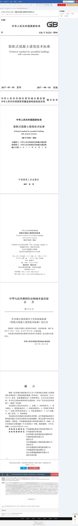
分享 (5, 4)
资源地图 (39, 522)
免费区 (15, 1)
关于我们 (22, 522)
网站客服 (50, 522)
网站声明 (27, 522)
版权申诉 (19, 4)
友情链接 (44, 522)
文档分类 (6, 1)
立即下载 (62, 5)
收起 (76, 514)
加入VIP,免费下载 (72, 5)
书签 (1, 4)
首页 (1, 1)
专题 (11, 1)
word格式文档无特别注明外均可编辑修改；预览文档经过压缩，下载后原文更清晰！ (28, 478)
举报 (14, 4)
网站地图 (33, 522)
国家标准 (8, 8)
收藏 (9, 4)
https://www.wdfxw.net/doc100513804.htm (12, 518)
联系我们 (55, 522)
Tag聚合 (20, 1)
